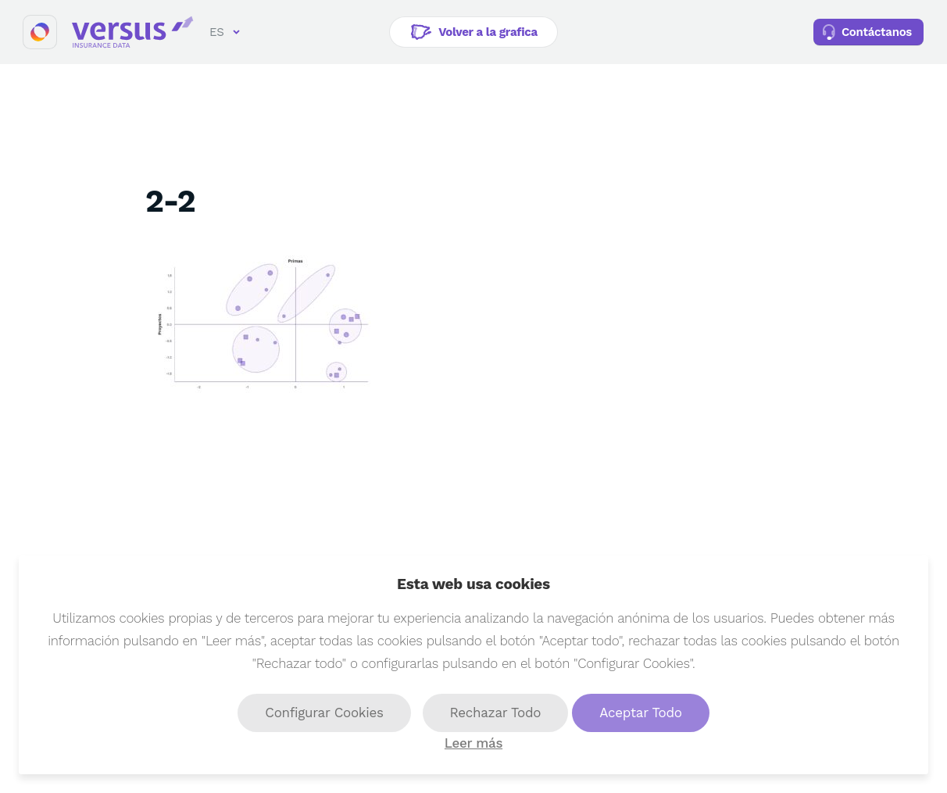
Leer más (473, 743)
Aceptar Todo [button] (640, 712)
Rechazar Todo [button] (495, 712)
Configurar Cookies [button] (324, 712)
